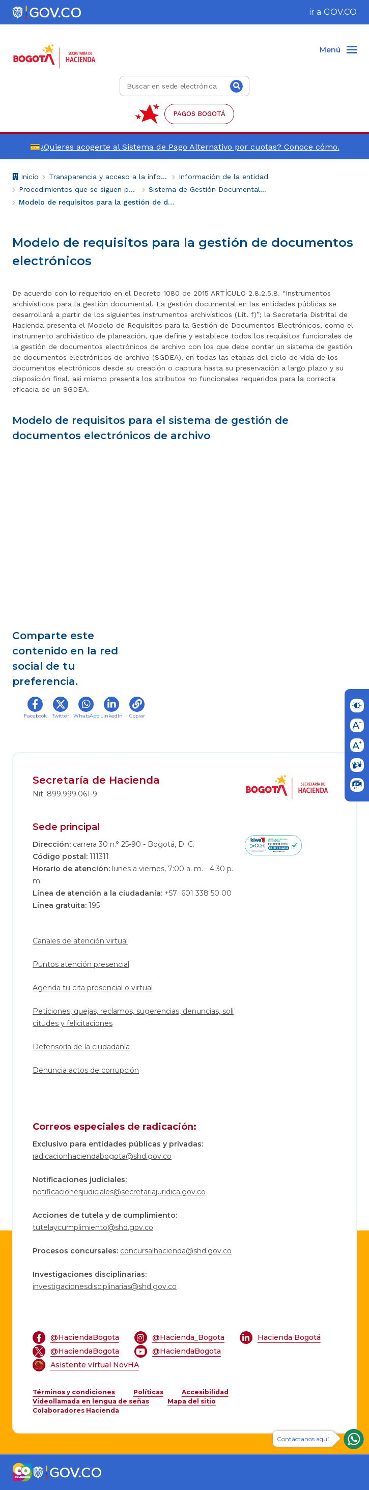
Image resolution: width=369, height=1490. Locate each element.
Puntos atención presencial (81, 964)
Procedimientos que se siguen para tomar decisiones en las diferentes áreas (78, 189)
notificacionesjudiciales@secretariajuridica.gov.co (119, 1191)
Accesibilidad (205, 1392)
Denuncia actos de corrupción (86, 1070)
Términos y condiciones (74, 1392)
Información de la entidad (223, 177)
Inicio (25, 177)
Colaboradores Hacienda (76, 1410)
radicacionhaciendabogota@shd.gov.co (102, 1156)
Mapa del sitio (191, 1401)
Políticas (148, 1392)
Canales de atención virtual (80, 940)
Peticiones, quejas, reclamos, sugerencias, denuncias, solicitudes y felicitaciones (133, 1017)
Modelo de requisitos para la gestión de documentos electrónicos (98, 202)
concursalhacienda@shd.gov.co (176, 1250)
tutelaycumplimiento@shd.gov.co (93, 1227)
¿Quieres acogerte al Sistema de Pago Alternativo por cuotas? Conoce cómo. (189, 147)
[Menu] (338, 50)
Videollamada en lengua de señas (91, 1401)
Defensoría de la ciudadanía (81, 1046)
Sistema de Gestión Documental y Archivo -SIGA (208, 189)
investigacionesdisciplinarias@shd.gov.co (105, 1286)
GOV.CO (340, 12)
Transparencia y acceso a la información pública (108, 177)
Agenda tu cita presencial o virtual (93, 987)
